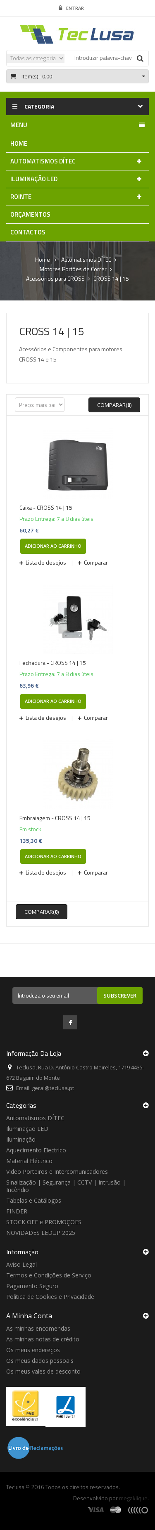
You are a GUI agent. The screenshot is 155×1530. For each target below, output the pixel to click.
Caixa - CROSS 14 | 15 (45, 507)
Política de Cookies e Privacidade (50, 1297)
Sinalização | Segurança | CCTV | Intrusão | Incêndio (66, 1186)
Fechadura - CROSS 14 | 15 (52, 663)
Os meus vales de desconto (43, 1371)
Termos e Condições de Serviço (48, 1275)
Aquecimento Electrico (36, 1150)
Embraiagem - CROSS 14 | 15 (55, 818)
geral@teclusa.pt (53, 1088)
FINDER (16, 1211)
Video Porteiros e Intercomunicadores (57, 1171)
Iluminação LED (27, 1129)
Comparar (95, 562)
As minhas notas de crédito (42, 1339)
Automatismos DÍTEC (35, 1118)
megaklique (133, 1498)
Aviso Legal (21, 1264)
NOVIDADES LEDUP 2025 (40, 1233)
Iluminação (21, 1139)
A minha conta (29, 1315)
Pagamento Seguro (32, 1286)
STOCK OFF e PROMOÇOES (43, 1222)
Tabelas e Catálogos (33, 1200)
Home (42, 259)
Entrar (71, 8)
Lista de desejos (45, 562)
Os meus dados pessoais (40, 1360)
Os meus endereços (33, 1350)
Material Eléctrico (29, 1161)
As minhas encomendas (38, 1328)
